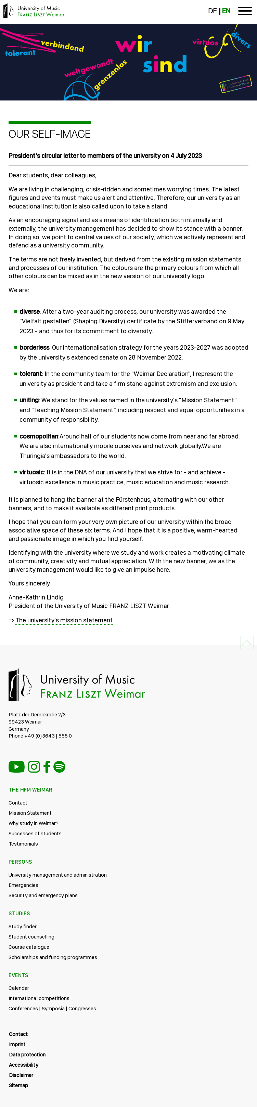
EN (226, 11)
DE (212, 11)
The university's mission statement (64, 620)
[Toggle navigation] (245, 12)
